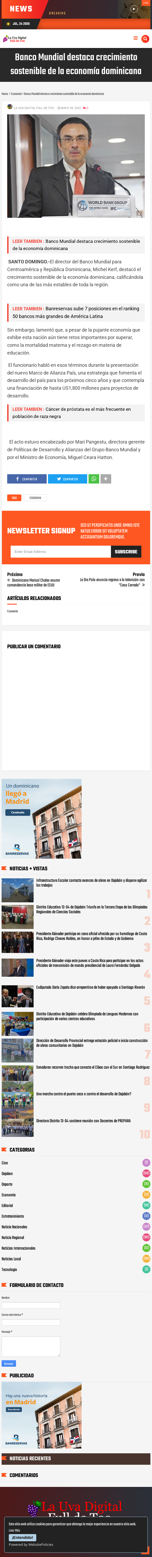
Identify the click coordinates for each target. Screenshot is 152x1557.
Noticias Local (11, 1259)
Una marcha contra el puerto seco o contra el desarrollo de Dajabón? (83, 1094)
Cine (5, 1163)
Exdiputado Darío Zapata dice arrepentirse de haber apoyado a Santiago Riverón (90, 987)
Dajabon (7, 1173)
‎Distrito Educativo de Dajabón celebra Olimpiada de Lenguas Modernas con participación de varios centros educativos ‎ (87, 1017)
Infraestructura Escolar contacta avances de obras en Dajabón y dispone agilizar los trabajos (91, 883)
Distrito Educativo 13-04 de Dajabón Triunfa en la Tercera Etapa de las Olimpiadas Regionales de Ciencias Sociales (91, 910)
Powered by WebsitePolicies (31, 1544)
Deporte (7, 1184)
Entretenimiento (13, 1216)
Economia (35, 498)
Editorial (7, 1205)
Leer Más (14, 1531)
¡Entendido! (22, 1537)
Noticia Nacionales (14, 1227)
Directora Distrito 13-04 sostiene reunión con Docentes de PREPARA (83, 1121)
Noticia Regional (13, 1237)
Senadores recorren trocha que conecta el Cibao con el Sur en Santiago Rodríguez (93, 1067)
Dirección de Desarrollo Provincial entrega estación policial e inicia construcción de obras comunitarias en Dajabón (92, 1043)
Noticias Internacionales (18, 1248)
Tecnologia (9, 1269)
